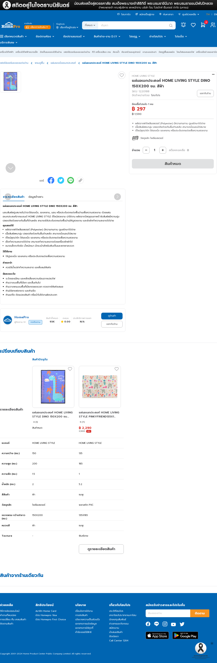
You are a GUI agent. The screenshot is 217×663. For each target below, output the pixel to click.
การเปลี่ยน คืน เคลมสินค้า (13, 619)
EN (215, 14)
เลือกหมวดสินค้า (14, 36)
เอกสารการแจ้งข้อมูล (86, 623)
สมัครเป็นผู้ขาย (144, 14)
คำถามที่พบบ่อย (8, 615)
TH (208, 14)
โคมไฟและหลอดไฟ (185, 52)
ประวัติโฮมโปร (116, 611)
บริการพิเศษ (7, 43)
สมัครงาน (114, 628)
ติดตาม (200, 613)
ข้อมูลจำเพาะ (35, 197)
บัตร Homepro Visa (46, 615)
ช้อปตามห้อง (43, 36)
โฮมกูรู (133, 36)
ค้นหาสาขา (166, 14)
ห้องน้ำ (116, 52)
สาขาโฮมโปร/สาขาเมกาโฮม (122, 615)
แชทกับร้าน (111, 324)
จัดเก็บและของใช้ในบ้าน (51, 52)
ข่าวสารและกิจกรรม (119, 623)
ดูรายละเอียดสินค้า (101, 548)
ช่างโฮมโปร (156, 36)
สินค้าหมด (173, 163)
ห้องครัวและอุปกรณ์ (131, 52)
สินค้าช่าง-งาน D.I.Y (105, 36)
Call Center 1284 (119, 640)
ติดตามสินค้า (6, 623)
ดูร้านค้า (112, 316)
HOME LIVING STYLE (143, 76)
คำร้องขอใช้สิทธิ (83, 632)
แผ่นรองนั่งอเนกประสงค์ (63, 63)
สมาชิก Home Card (45, 611)
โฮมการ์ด (124, 14)
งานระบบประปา (149, 52)
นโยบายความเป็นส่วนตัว (87, 619)
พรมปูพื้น (39, 63)
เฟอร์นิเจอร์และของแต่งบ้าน (77, 52)
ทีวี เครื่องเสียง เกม (101, 52)
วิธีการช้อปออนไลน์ (9, 611)
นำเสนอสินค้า (116, 632)
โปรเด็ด (179, 36)
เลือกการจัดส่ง (37, 27)
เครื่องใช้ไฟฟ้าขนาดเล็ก (27, 52)
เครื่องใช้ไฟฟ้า (7, 52)
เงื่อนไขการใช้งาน (84, 611)
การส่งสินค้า (81, 615)
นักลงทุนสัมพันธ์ (117, 619)
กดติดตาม (35, 322)
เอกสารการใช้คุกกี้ (84, 628)
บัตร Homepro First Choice (50, 619)
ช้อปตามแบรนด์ (72, 36)
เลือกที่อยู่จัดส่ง (67, 27)
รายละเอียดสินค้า (13, 197)
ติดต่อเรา (114, 636)
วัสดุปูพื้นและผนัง (167, 52)
